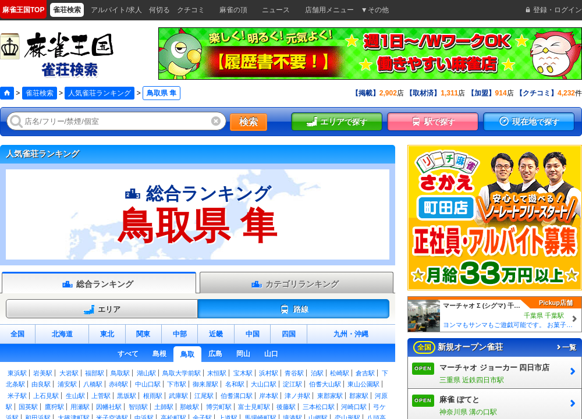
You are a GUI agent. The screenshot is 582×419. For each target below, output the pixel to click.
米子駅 (17, 395)
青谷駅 (294, 373)
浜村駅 (268, 373)
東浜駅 (17, 373)
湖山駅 (146, 373)
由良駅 (41, 384)
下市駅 (176, 384)
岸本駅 (268, 395)
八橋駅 (92, 384)
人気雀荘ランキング (99, 93)
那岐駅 (189, 406)
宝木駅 (243, 373)
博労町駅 (219, 406)
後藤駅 (286, 406)
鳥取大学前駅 (181, 373)
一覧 (565, 347)
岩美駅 (42, 373)
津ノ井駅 (297, 395)
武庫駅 (178, 395)
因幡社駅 (109, 406)
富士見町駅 (254, 406)
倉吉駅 (365, 373)
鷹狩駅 (54, 406)
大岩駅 (69, 373)
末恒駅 (216, 373)
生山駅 (75, 395)
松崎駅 (339, 373)
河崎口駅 (354, 406)
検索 (248, 122)
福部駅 (94, 373)
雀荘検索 (40, 93)
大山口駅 (263, 384)
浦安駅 (67, 384)
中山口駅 (148, 384)
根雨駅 (152, 395)
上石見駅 (46, 395)
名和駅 (234, 384)
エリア (101, 309)
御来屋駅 (205, 384)
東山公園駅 (363, 384)
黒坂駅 (126, 395)
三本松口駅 (319, 406)
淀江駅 (292, 384)
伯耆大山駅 (325, 384)
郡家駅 (358, 395)
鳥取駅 (120, 373)
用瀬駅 (80, 406)
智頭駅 (138, 406)
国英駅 (28, 406)
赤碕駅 (118, 384)
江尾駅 (204, 395)
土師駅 (163, 406)
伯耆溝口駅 (237, 395)
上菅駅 (101, 395)
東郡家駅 (330, 395)
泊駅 (317, 373)
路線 (293, 309)
